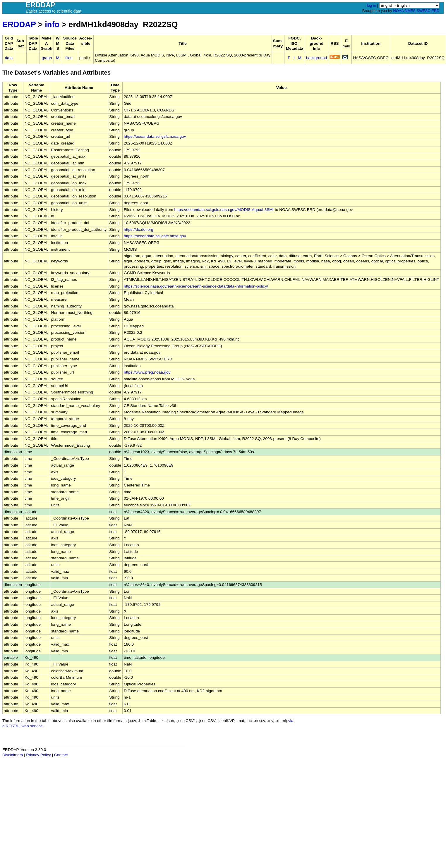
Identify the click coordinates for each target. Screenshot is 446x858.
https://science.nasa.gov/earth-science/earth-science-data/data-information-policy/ (196, 286)
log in (371, 5)
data (9, 58)
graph (47, 58)
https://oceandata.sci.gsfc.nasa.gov (155, 136)
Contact (61, 755)
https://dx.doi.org (138, 229)
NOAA (398, 10)
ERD (435, 10)
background (316, 58)
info (52, 24)
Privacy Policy (38, 755)
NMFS (410, 10)
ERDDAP (19, 24)
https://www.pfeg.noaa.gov (147, 372)
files (68, 58)
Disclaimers (12, 755)
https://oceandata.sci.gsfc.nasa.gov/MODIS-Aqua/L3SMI (224, 209)
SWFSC (423, 10)
